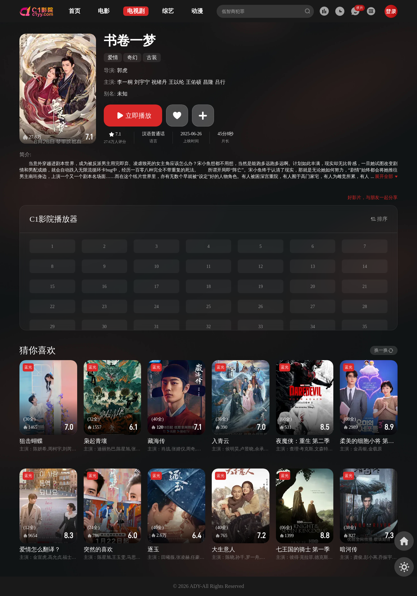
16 (104, 286)
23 (104, 306)
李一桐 (125, 82)
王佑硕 (193, 82)
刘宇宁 (142, 82)
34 (312, 326)
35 (365, 326)
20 (312, 286)
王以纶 (176, 82)
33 (260, 326)
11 (208, 266)
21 (365, 286)
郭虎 (122, 70)
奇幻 (132, 57)
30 (104, 326)
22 (52, 306)
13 (312, 266)
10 (156, 266)
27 (312, 306)
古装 (152, 57)
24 (156, 306)
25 (208, 306)
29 (52, 326)
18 (208, 286)
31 (156, 326)
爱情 (113, 57)
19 (260, 286)
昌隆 (208, 82)
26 (260, 306)
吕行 (220, 82)
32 (208, 326)
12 (260, 266)
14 (365, 266)
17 (156, 286)
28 (365, 306)
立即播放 (132, 115)
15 (52, 286)
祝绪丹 (159, 82)
